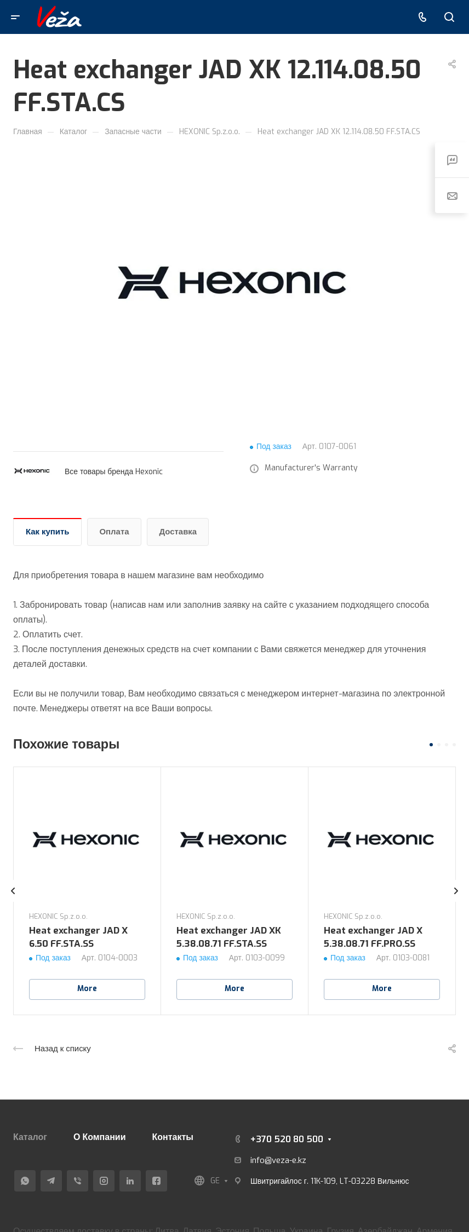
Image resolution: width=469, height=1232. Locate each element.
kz (302, 1160)
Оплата (114, 531)
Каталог (30, 1137)
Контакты (172, 1137)
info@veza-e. (274, 1160)
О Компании (99, 1137)
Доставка (178, 531)
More (87, 988)
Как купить (48, 531)
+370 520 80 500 (286, 1139)
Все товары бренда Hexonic (114, 472)
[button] (431, 744)
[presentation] (13, 902)
